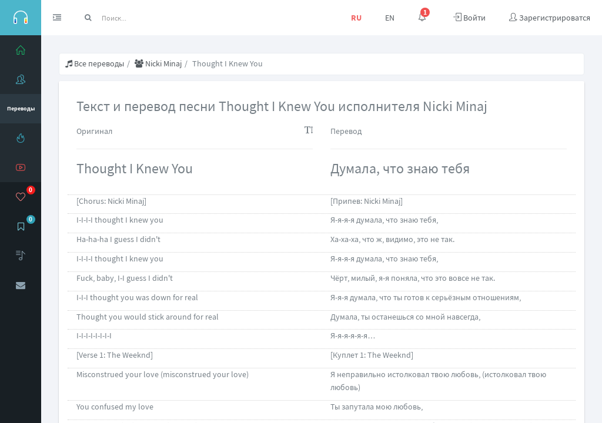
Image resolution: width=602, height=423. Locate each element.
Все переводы (94, 63)
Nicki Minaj (158, 63)
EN (389, 17)
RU (356, 17)
